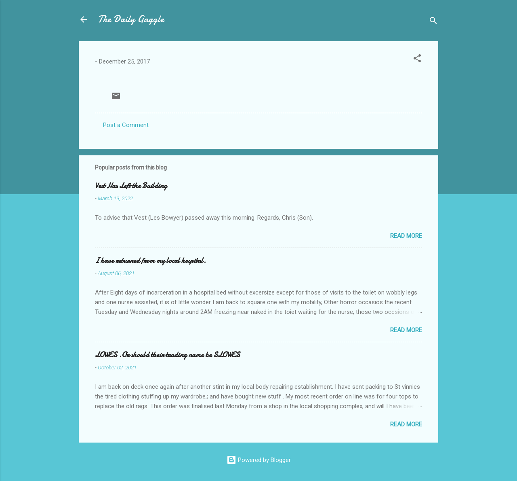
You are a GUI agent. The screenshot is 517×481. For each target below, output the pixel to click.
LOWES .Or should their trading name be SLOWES (167, 355)
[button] (417, 59)
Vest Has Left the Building (131, 186)
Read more (406, 235)
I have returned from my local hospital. (150, 261)
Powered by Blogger (259, 460)
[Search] (433, 22)
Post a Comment (126, 125)
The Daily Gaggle (131, 19)
